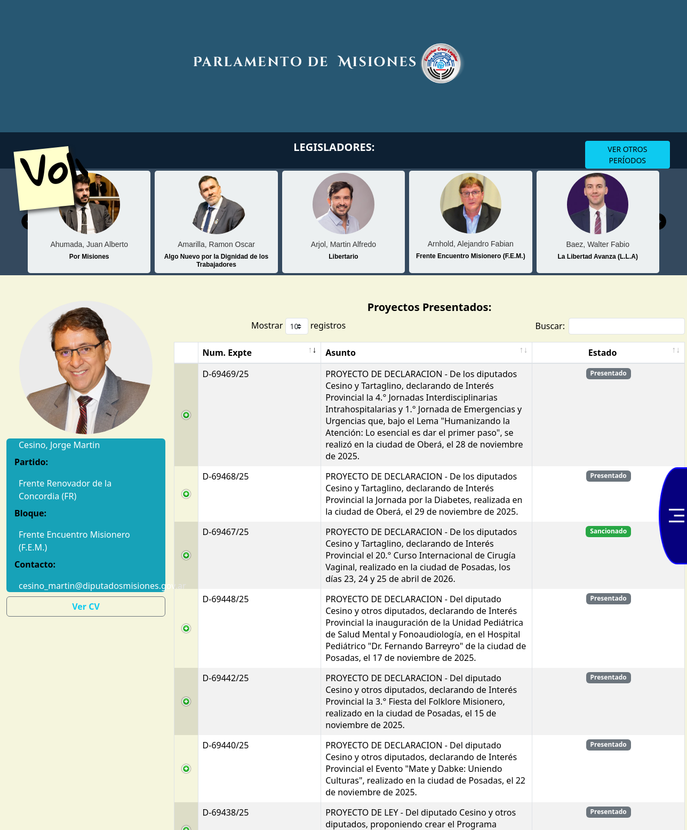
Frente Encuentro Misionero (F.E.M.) (74, 541)
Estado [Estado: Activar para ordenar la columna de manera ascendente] (649, 364)
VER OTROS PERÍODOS (627, 154)
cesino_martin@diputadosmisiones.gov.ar (86, 586)
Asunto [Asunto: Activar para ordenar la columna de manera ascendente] (253, 364)
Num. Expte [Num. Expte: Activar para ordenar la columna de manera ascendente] (200, 358)
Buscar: (610, 326)
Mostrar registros (298, 326)
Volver (80, 166)
